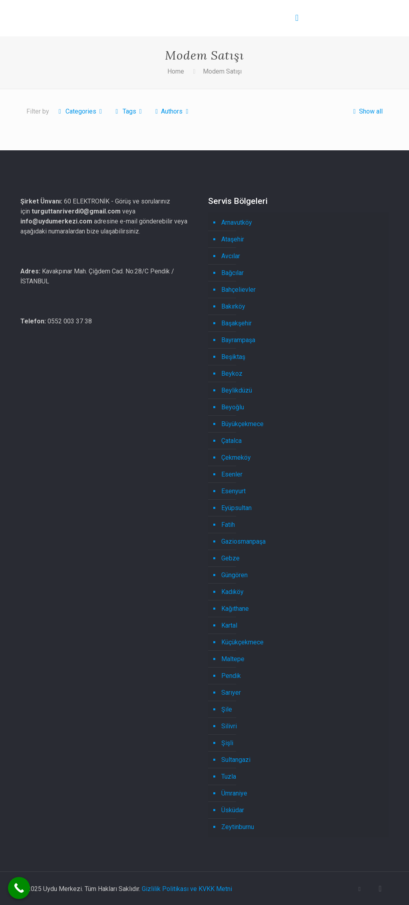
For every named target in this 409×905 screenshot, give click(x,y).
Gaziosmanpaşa (243, 541)
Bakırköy (233, 306)
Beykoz (231, 373)
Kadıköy (232, 592)
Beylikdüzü (236, 390)
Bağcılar (232, 273)
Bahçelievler (238, 289)
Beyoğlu (232, 407)
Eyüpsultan (236, 508)
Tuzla (228, 776)
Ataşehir (232, 239)
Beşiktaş (233, 357)
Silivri (229, 726)
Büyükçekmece (242, 424)
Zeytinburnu (237, 827)
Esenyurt (233, 491)
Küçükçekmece (242, 642)
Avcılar (230, 256)
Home (175, 71)
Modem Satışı (222, 71)
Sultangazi (235, 759)
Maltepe (232, 659)
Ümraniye (234, 793)
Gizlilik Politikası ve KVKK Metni (187, 889)
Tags (128, 111)
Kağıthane (235, 608)
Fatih (228, 524)
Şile (226, 709)
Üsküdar (232, 810)
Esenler (231, 474)
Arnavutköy (236, 222)
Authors (172, 111)
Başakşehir (236, 323)
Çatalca (231, 441)
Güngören (234, 575)
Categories (80, 111)
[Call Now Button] (19, 888)
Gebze (230, 558)
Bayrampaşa (238, 340)
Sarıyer (231, 692)
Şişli (227, 743)
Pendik (231, 676)
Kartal (229, 625)
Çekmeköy (236, 457)
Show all (366, 111)
